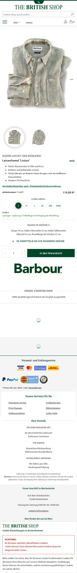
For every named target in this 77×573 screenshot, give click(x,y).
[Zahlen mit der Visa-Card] (20, 368)
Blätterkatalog (53, 408)
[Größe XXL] (50, 205)
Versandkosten (34, 387)
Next (71, 79)
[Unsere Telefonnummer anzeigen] (38, 2)
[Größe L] (34, 205)
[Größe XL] (42, 205)
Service (29, 22)
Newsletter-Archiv (17, 402)
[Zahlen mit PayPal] (11, 379)
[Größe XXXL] (58, 205)
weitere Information (39, 510)
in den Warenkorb (51, 253)
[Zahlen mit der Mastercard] (29, 368)
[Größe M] (26, 205)
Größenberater (53, 402)
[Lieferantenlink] (38, 270)
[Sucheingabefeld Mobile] (36, 14)
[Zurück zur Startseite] (38, 6)
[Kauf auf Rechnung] (40, 368)
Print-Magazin (15, 408)
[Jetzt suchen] (72, 14)
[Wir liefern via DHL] (53, 368)
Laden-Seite (51, 413)
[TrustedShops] (43, 379)
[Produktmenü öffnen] (5, 21)
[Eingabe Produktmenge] (13, 253)
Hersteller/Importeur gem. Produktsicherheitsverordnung (31, 186)
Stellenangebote (16, 413)
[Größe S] (18, 205)
